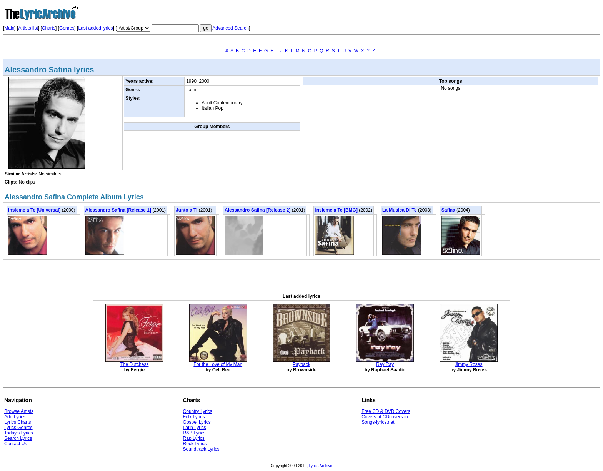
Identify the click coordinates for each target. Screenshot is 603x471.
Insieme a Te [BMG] (336, 210)
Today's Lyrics (18, 433)
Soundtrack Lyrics (201, 449)
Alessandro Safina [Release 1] (118, 210)
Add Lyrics (15, 416)
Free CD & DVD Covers (385, 411)
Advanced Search (230, 28)
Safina (448, 210)
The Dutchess (134, 364)
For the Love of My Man (217, 364)
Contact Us (15, 443)
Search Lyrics (18, 438)
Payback (301, 364)
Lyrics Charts (17, 422)
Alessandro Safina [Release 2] (257, 210)
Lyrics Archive (320, 466)
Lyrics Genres (18, 427)
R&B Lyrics (194, 433)
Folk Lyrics (194, 416)
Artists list (28, 28)
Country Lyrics (197, 411)
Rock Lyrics (195, 443)
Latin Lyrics (194, 427)
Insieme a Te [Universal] (34, 210)
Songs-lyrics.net (377, 422)
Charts (48, 28)
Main (9, 28)
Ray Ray (385, 364)
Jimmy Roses (469, 364)
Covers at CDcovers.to (384, 416)
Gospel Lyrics (197, 422)
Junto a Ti (186, 210)
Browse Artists (18, 411)
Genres (66, 28)
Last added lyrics (95, 28)
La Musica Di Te (399, 210)
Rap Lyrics (194, 438)
